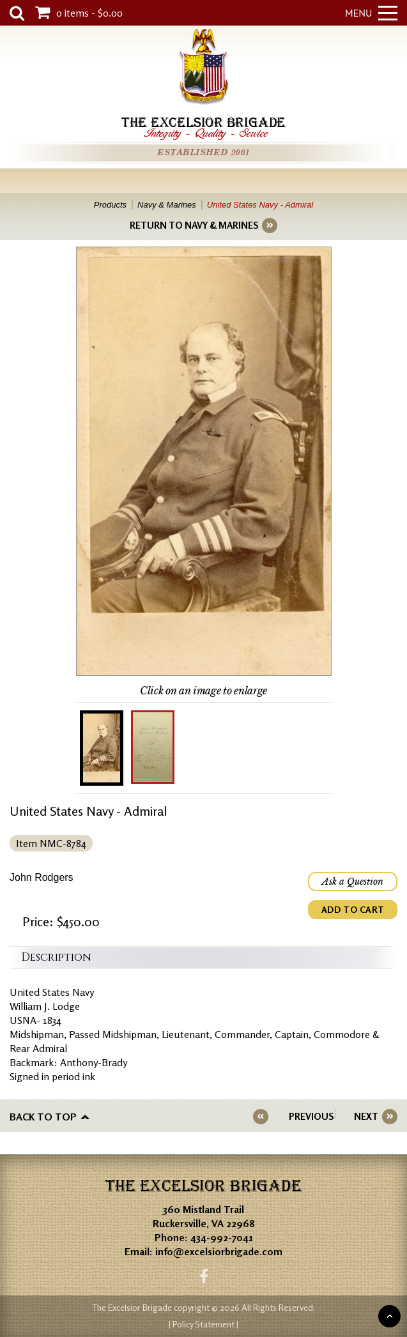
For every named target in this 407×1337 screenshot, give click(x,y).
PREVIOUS (311, 1116)
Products (110, 205)
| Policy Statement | (203, 1323)
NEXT (366, 1116)
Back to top (43, 1116)
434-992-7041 (221, 1237)
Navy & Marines (166, 205)
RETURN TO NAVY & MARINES (194, 225)
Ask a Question (352, 881)
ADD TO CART (352, 909)
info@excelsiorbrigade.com (218, 1251)
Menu (371, 12)
